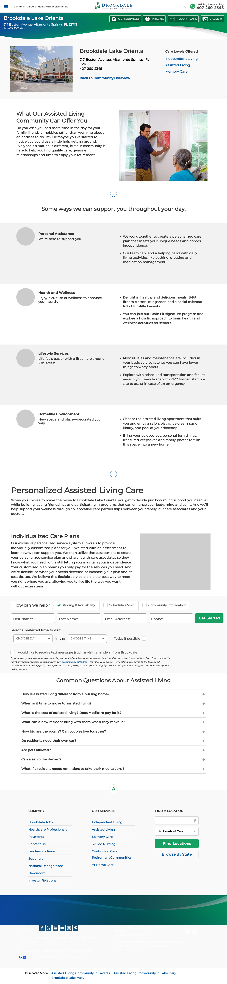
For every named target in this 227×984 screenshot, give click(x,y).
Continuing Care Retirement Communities (112, 854)
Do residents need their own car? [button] (113, 741)
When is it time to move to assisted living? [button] (113, 703)
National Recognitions (45, 866)
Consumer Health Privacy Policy (74, 937)
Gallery (216, 18)
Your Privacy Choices (37, 957)
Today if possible (128, 638)
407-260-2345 (210, 8)
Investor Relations (42, 880)
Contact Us (36, 844)
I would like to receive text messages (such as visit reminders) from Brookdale (75, 652)
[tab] (113, 694)
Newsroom (37, 873)
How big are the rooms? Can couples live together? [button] (113, 732)
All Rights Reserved (79, 950)
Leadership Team (41, 851)
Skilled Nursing (104, 844)
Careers (31, 6)
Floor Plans (186, 18)
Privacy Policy (40, 937)
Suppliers (35, 858)
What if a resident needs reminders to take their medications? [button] (113, 769)
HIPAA (23, 937)
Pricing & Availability (77, 605)
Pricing (158, 18)
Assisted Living (177, 65)
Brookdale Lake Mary (67, 978)
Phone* (157, 619)
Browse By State (177, 854)
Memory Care (176, 72)
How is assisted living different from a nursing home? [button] (113, 694)
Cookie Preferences (69, 957)
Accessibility (27, 941)
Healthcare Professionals (53, 6)
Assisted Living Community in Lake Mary (145, 973)
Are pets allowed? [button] (113, 750)
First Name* (23, 619)
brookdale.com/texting (74, 662)
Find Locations (177, 843)
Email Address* (117, 619)
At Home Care (103, 865)
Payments (18, 6)
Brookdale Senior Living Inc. (47, 950)
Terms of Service (149, 945)
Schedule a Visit (120, 605)
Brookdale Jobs (40, 822)
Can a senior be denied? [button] (113, 759)
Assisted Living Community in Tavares (80, 973)
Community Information (165, 605)
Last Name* (68, 619)
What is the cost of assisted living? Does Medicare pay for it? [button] (113, 713)
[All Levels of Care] (177, 831)
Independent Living (181, 59)
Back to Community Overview (105, 78)
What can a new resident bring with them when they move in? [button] (113, 722)
